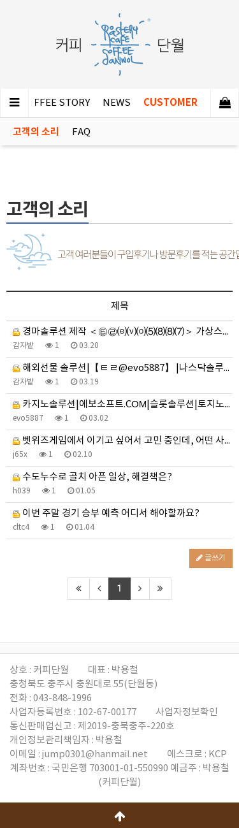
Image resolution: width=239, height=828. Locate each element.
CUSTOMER (170, 102)
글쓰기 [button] (211, 558)
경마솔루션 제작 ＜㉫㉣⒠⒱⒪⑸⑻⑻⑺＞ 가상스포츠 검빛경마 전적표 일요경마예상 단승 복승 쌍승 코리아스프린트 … (123, 331)
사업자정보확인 (187, 712)
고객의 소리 (36, 132)
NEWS (117, 103)
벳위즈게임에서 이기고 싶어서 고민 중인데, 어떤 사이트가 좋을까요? (123, 440)
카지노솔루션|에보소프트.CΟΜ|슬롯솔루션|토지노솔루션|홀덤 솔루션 (123, 404)
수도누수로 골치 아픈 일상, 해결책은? (92, 477)
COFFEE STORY (55, 103)
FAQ (81, 132)
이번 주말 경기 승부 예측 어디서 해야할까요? (106, 513)
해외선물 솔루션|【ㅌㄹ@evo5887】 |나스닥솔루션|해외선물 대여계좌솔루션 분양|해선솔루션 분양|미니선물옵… (123, 368)
